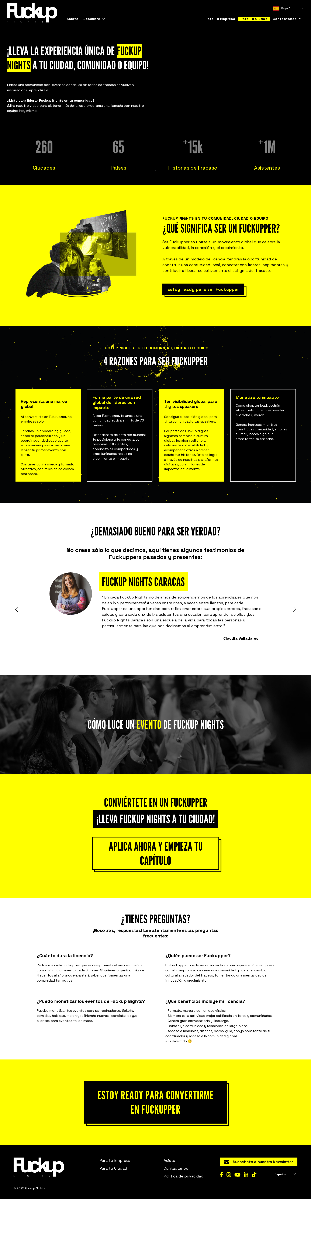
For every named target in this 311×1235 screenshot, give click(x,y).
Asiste (72, 19)
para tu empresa (220, 19)
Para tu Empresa (115, 1196)
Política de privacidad (184, 1212)
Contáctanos (176, 1204)
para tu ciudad (254, 19)
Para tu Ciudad (113, 1204)
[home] (32, 12)
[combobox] (287, 8)
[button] (94, 19)
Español (283, 8)
